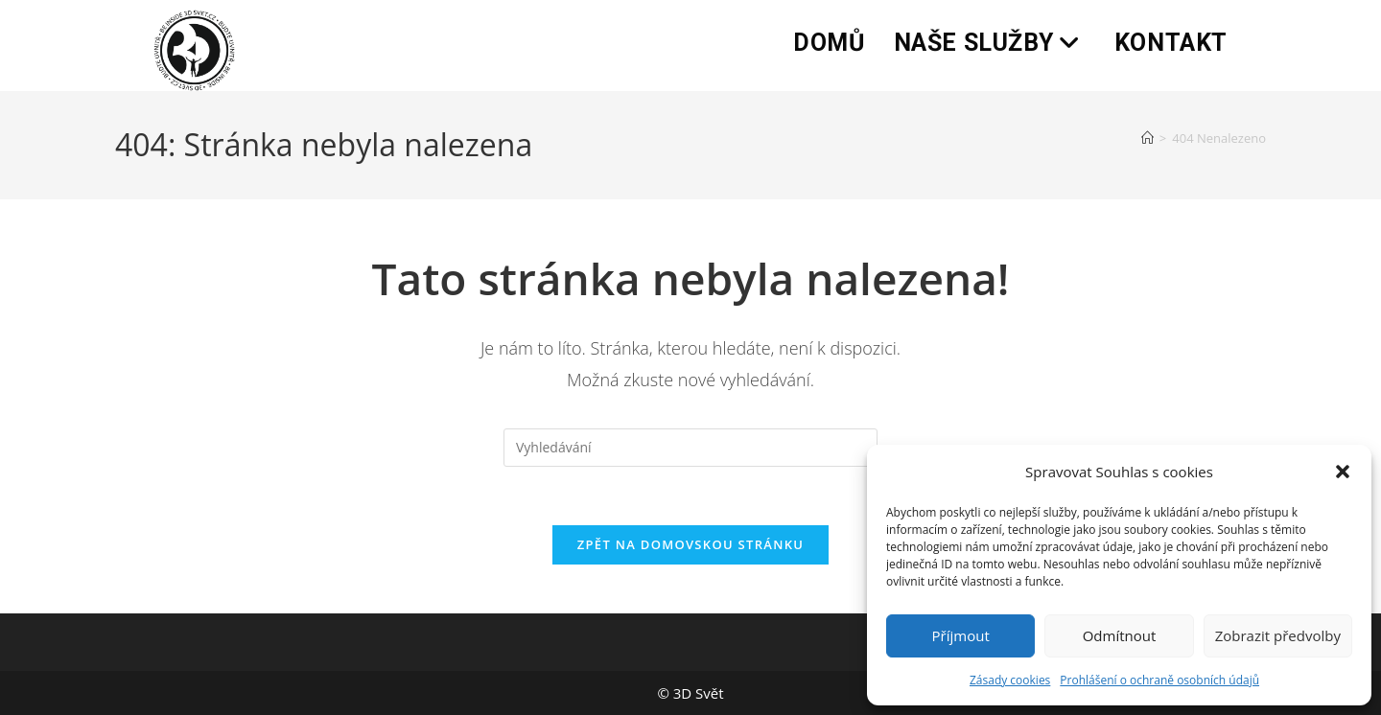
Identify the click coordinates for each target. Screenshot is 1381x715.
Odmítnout (1120, 635)
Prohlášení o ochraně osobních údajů (1159, 680)
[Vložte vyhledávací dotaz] (690, 447)
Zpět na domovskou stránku (690, 544)
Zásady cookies (1010, 680)
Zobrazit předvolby (1278, 635)
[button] (1342, 471)
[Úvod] (1147, 138)
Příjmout (961, 635)
